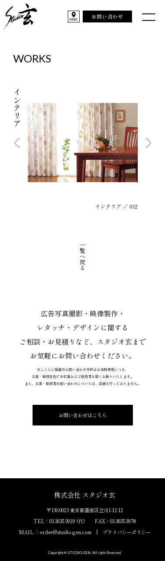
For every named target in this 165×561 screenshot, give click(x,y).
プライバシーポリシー (127, 531)
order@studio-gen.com (66, 531)
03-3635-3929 (62, 520)
